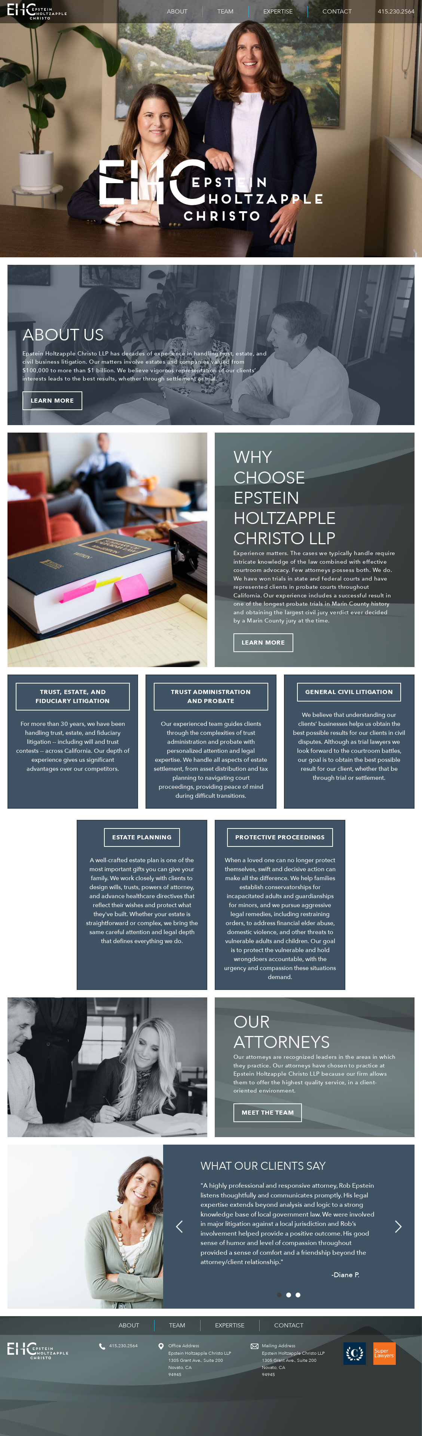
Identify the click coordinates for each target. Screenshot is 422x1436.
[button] (179, 1227)
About (177, 11)
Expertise (278, 11)
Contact (337, 11)
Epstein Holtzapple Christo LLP (37, 11)
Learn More (52, 401)
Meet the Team (268, 1113)
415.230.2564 (396, 11)
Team (225, 11)
